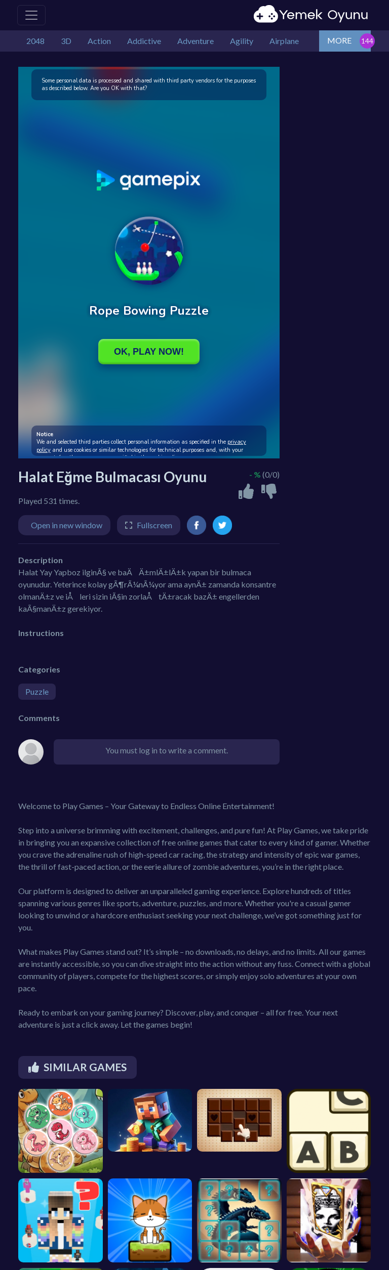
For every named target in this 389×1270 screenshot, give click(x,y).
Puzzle (37, 691)
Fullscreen (154, 525)
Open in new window (66, 525)
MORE (339, 40)
